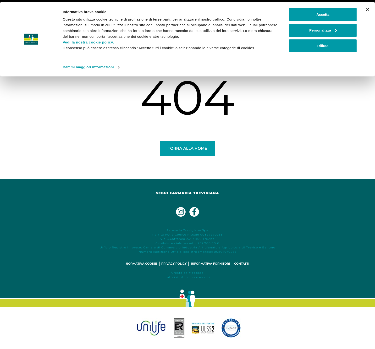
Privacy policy (174, 263)
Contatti (241, 263)
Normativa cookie (141, 263)
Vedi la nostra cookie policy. (88, 40)
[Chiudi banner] (367, 7)
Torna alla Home (187, 148)
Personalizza (323, 28)
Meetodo (196, 272)
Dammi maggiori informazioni (88, 65)
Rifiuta (323, 44)
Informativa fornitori (210, 263)
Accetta (322, 13)
